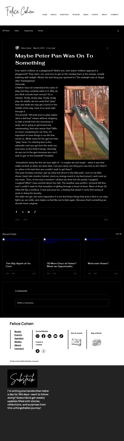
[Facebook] (43, 336)
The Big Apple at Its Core (18, 265)
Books (17, 331)
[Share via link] (35, 212)
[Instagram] (37, 336)
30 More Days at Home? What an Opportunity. (61, 265)
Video (16, 31)
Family (40, 31)
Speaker (19, 338)
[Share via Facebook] (16, 212)
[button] (118, 31)
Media (18, 341)
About (17, 345)
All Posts (6, 31)
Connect (19, 348)
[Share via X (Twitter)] (22, 212)
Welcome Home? (98, 263)
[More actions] (107, 47)
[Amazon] (37, 351)
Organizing (28, 31)
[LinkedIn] (49, 336)
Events (18, 335)
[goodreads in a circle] (43, 351)
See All (118, 234)
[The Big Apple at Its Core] (21, 248)
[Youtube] (55, 336)
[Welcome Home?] (103, 248)
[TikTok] (61, 336)
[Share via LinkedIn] (29, 212)
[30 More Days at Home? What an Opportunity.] (62, 248)
